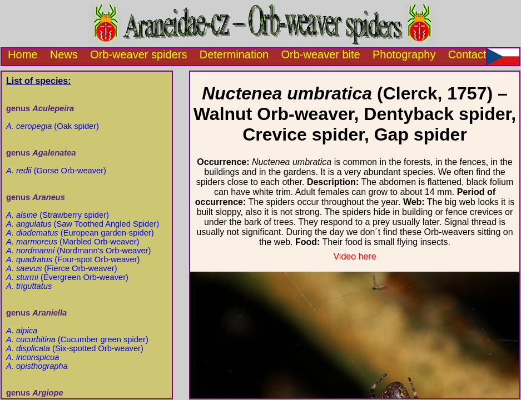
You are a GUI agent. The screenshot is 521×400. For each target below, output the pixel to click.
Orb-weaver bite (320, 54)
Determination (234, 54)
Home (19, 54)
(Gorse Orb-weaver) (56, 170)
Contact (467, 54)
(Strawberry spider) (57, 215)
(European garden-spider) (80, 232)
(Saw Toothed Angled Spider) (82, 223)
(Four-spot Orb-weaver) (73, 259)
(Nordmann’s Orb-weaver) (78, 250)
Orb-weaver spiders (138, 54)
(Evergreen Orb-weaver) (67, 277)
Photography (404, 54)
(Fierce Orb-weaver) (61, 268)
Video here (354, 256)
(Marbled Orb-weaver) (72, 241)
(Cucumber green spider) (77, 339)
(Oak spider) (52, 126)
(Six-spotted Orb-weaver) (74, 348)
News (64, 54)
